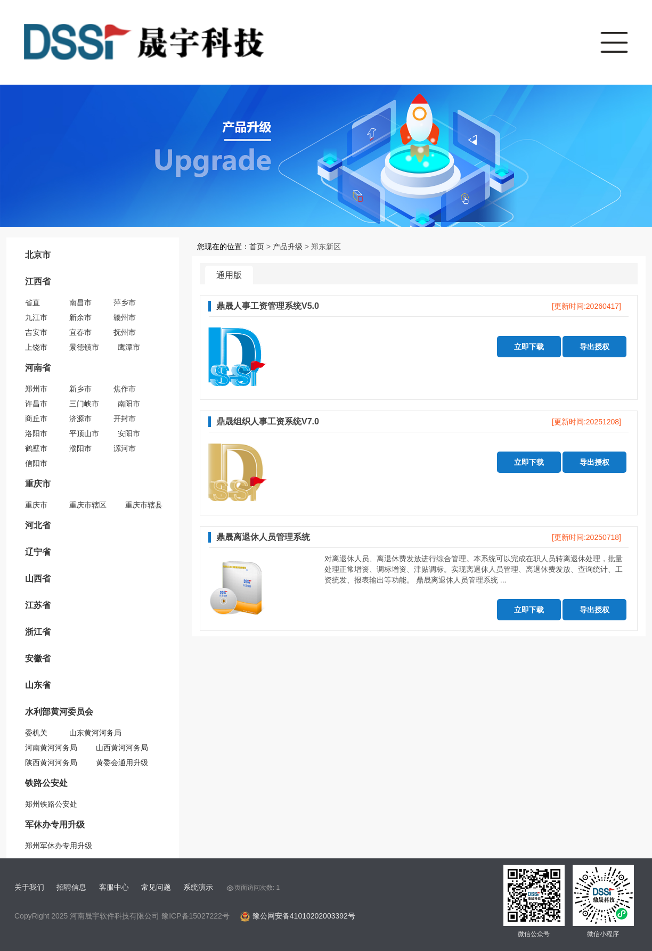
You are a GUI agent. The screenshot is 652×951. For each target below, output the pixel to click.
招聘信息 (71, 887)
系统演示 (198, 887)
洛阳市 (36, 433)
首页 (256, 246)
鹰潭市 (129, 347)
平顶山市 (84, 433)
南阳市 (129, 403)
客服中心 (114, 887)
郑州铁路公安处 (51, 804)
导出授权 (594, 346)
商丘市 (36, 418)
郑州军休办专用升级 (58, 845)
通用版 (229, 275)
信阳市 (36, 463)
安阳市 (129, 433)
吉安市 (36, 332)
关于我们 (29, 887)
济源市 (80, 418)
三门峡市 (84, 403)
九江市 (36, 317)
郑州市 (36, 388)
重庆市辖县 (143, 505)
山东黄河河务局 (95, 732)
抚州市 (124, 332)
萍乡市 (124, 302)
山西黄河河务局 (122, 747)
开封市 (124, 418)
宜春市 (80, 332)
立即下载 (529, 346)
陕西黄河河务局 (51, 762)
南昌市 (80, 302)
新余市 (80, 317)
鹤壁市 (36, 448)
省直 (32, 302)
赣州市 (124, 317)
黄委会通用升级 (122, 762)
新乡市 (80, 388)
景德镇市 (84, 347)
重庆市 (36, 505)
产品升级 (288, 246)
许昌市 (36, 403)
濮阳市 (80, 448)
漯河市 (124, 448)
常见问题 (156, 887)
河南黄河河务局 (51, 747)
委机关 (36, 732)
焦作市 (124, 388)
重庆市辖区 (88, 505)
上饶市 (36, 347)
